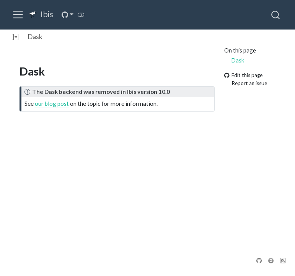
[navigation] (170, 37)
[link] (67, 15)
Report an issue (245, 83)
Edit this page (243, 75)
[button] (15, 37)
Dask (35, 37)
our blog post (52, 103)
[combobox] (276, 14)
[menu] (17, 14)
